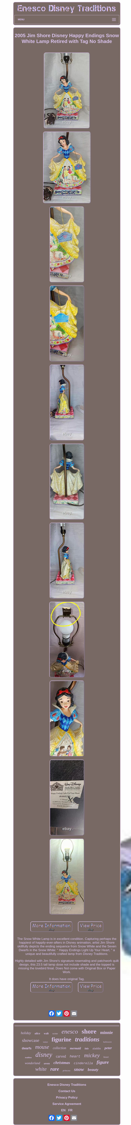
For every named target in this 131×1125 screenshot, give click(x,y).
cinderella (83, 1063)
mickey (92, 1055)
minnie (106, 1032)
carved (61, 1056)
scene (55, 1033)
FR (70, 1110)
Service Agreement (66, 1104)
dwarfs (26, 1048)
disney (43, 1054)
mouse (42, 1047)
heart (75, 1056)
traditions (87, 1039)
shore (89, 1031)
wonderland (32, 1063)
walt (46, 1033)
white (41, 1069)
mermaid (75, 1048)
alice (37, 1033)
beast (106, 1057)
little (87, 1048)
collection (59, 1048)
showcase (30, 1040)
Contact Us (66, 1091)
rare (54, 1069)
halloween (107, 1042)
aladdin (97, 1048)
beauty (93, 1069)
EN (63, 1110)
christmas (62, 1062)
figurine (61, 1039)
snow (79, 1069)
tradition (28, 1057)
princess (66, 1070)
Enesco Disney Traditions (66, 1085)
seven (47, 1063)
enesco (70, 1031)
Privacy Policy (67, 1097)
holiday (26, 1033)
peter (108, 1048)
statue (45, 1042)
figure (103, 1062)
